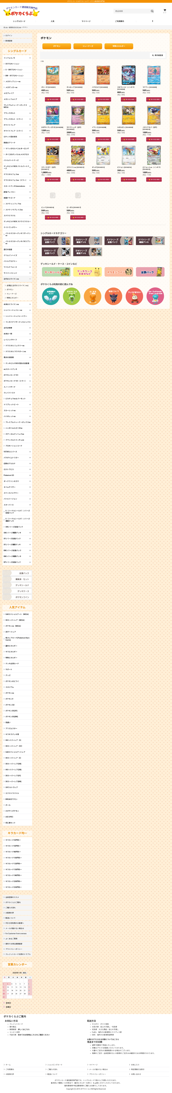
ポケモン (56, 46)
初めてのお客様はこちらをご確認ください (34, 1035)
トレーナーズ (88, 46)
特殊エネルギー (119, 46)
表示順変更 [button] (157, 55)
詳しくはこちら (24, 1029)
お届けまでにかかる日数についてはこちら (103, 1039)
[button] (153, 21)
